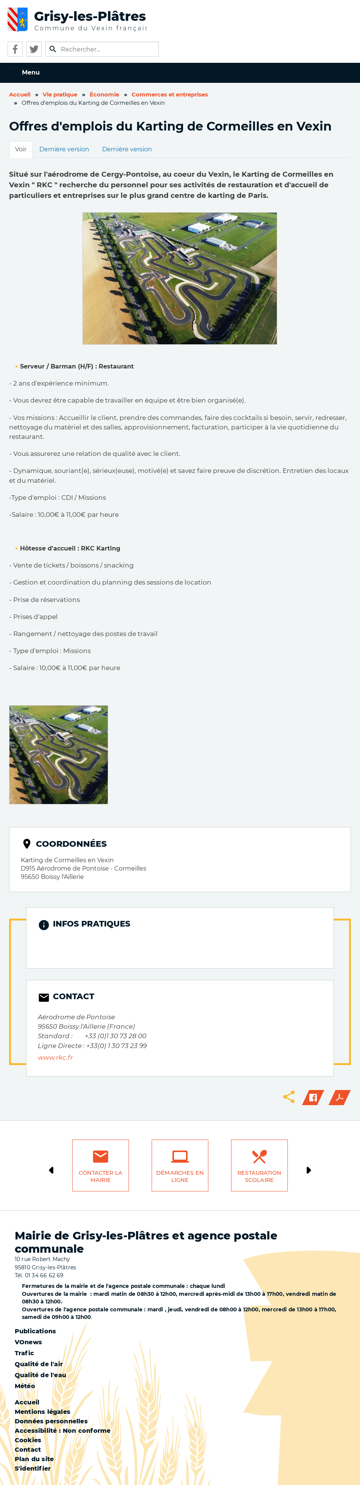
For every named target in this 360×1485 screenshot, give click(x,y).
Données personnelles (51, 1421)
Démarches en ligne (180, 1176)
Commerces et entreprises (170, 94)
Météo (25, 1386)
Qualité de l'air (39, 1364)
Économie (104, 94)
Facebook (15, 49)
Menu (31, 72)
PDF (339, 1097)
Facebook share (313, 1097)
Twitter (34, 49)
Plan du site (34, 1459)
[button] (58, 754)
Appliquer (53, 49)
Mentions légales (42, 1411)
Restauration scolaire (259, 1176)
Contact (28, 1449)
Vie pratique (60, 94)
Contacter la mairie (101, 1176)
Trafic (24, 1353)
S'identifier (33, 1468)
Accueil (19, 94)
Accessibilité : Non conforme (63, 1430)
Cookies (28, 1440)
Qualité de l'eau (40, 1375)
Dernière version (64, 149)
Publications (35, 1331)
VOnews (28, 1342)
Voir (20, 149)
